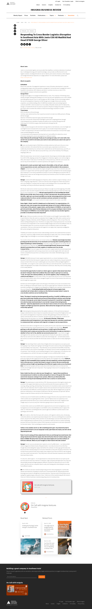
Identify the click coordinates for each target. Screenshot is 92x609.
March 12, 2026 (47, 523)
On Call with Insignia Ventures (28, 47)
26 (28, 22)
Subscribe (41, 577)
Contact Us (58, 4)
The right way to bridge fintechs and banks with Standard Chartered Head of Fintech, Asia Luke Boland (49, 531)
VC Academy (66, 4)
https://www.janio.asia (26, 77)
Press (26, 15)
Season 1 (32, 31)
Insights (50, 4)
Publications (41, 15)
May (26, 22)
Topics (52, 15)
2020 (22, 22)
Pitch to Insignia (80, 1)
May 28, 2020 (25, 523)
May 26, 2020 (38, 47)
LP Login (57, 1)
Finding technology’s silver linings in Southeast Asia (30, 526)
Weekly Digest (18, 15)
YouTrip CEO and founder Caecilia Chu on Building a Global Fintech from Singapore (49, 546)
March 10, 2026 (47, 541)
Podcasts (61, 15)
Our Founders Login (67, 1)
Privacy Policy (81, 603)
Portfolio (33, 15)
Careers (44, 4)
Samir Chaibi (27, 535)
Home (18, 22)
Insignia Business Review (46, 9)
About (38, 4)
